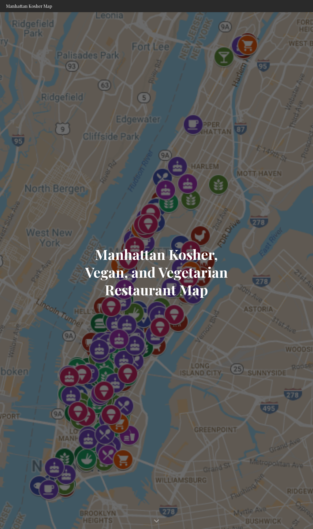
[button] (156, 521)
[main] (156, 270)
